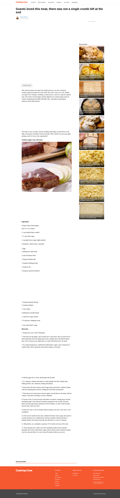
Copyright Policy (96, 479)
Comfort (33, 2)
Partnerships (75, 473)
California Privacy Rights (98, 477)
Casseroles (51, 2)
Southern (59, 2)
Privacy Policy (96, 475)
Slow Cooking (42, 2)
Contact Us (75, 475)
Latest (56, 473)
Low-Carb (66, 2)
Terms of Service (96, 473)
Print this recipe (27, 85)
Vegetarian (75, 2)
